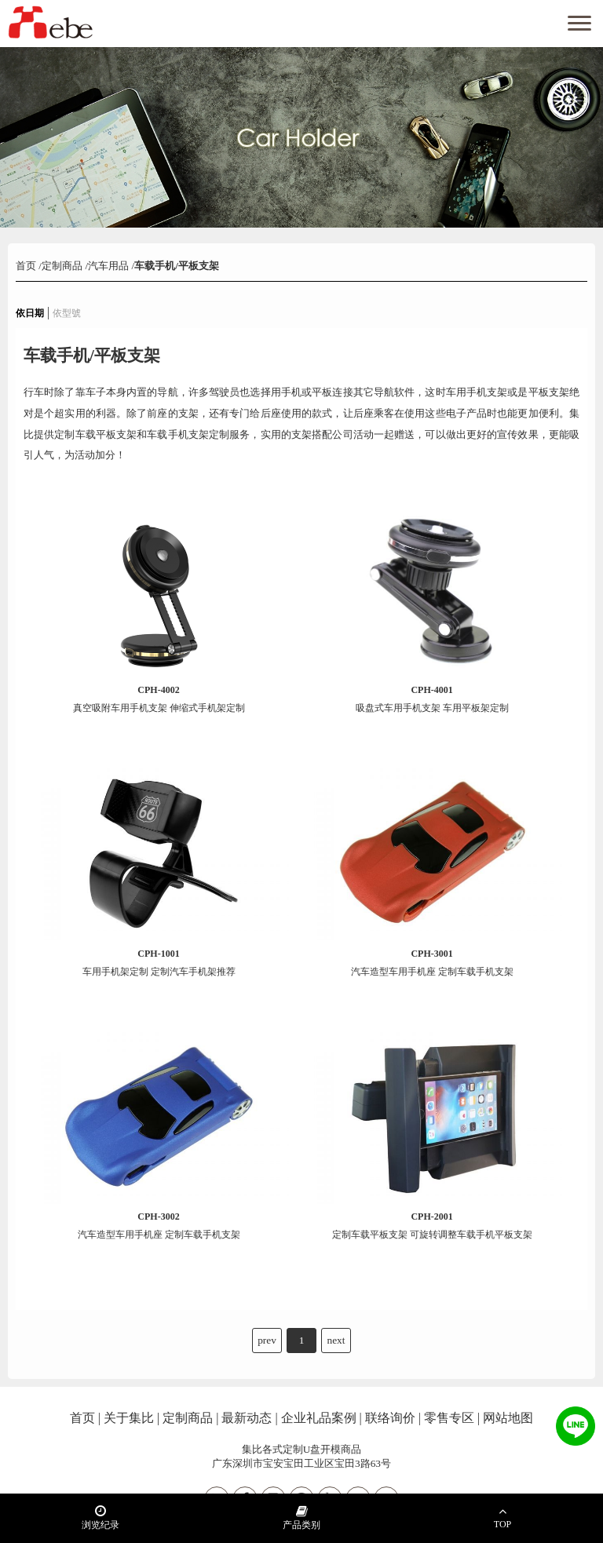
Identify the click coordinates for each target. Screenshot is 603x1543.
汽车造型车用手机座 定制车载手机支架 (432, 962)
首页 (27, 266)
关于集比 (129, 1417)
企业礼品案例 (318, 1417)
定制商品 (62, 266)
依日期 (30, 313)
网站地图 (508, 1417)
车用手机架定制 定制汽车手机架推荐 (159, 962)
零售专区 (449, 1417)
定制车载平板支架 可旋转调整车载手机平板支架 (432, 1225)
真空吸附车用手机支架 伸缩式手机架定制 (159, 698)
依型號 (67, 313)
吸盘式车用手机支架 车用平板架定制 (432, 698)
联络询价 (390, 1417)
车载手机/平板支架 (176, 266)
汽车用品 (108, 266)
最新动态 (246, 1417)
